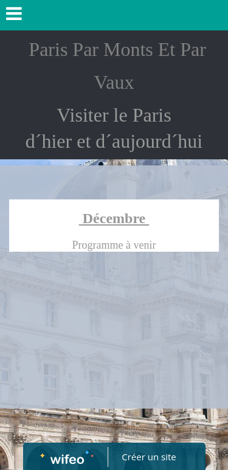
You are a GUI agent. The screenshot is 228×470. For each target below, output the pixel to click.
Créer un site (149, 457)
